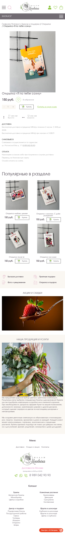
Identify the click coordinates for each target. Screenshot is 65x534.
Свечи (16, 516)
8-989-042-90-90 (29, 145)
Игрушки (16, 520)
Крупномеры (48, 495)
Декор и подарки (16, 508)
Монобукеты (16, 497)
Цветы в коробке (16, 500)
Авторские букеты (16, 495)
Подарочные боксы (16, 511)
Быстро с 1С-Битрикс (49, 530)
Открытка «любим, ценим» (17, 213)
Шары (16, 525)
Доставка (20, 447)
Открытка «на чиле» (48, 257)
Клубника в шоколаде (48, 511)
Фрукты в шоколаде (48, 508)
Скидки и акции (33, 447)
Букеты (16, 492)
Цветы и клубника (48, 516)
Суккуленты (49, 500)
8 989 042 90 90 (40, 475)
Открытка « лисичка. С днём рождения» (48, 215)
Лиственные (49, 502)
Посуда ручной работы (16, 513)
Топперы (16, 518)
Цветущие (49, 497)
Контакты (45, 447)
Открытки (16, 523)
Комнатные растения (49, 492)
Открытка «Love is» (17, 257)
